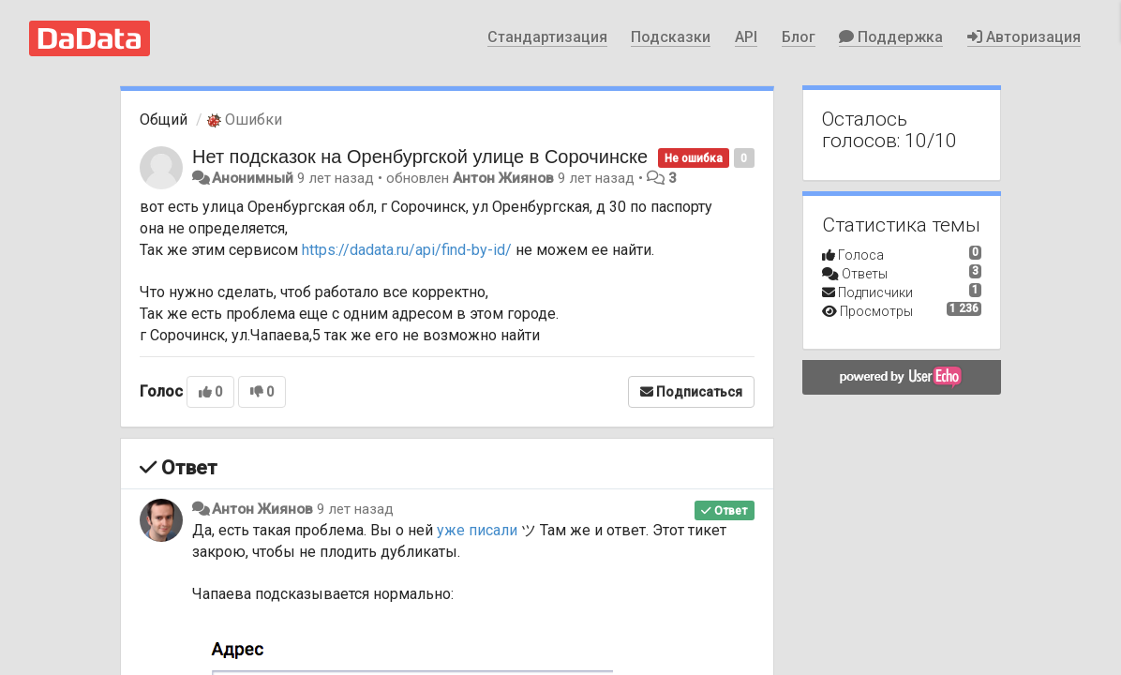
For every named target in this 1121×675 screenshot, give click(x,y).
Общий (163, 119)
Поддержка (891, 37)
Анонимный (252, 178)
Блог (798, 37)
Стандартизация (547, 37)
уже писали (477, 530)
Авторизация (1024, 37)
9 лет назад (355, 509)
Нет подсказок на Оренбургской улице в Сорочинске (420, 156)
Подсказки (670, 37)
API (746, 37)
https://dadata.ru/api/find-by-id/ (407, 250)
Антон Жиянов (503, 178)
